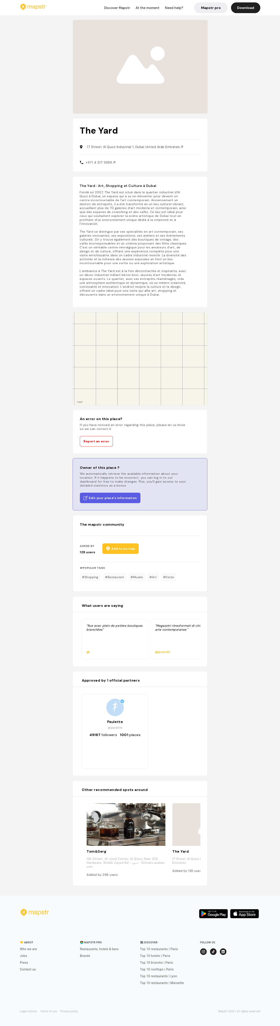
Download (245, 7)
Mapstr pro (211, 7)
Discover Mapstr (117, 8)
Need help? (174, 8)
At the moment (147, 8)
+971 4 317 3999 (100, 162)
